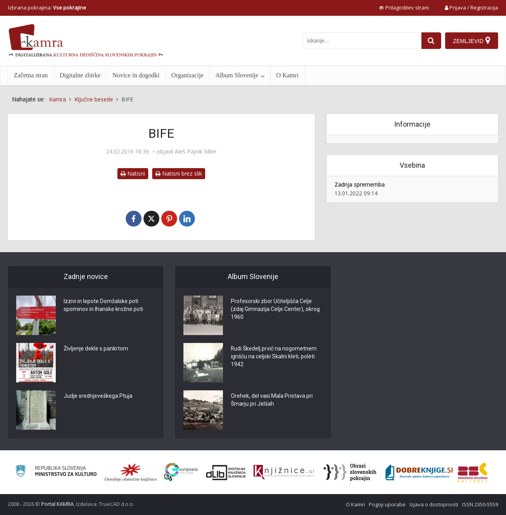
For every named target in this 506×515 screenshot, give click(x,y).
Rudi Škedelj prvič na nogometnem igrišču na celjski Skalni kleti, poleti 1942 (274, 357)
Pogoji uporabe (387, 504)
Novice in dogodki (135, 75)
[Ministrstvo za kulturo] (56, 472)
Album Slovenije (237, 75)
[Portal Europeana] (180, 472)
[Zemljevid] (471, 40)
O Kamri (287, 75)
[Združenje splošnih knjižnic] (472, 472)
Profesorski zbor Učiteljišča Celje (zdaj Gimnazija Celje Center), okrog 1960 (275, 309)
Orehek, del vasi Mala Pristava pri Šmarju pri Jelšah (272, 400)
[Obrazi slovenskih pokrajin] (350, 472)
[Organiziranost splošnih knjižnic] (130, 472)
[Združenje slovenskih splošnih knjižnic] (283, 472)
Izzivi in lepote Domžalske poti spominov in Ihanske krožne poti (103, 305)
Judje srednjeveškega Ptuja (98, 396)
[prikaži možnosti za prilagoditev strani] (404, 7)
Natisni (133, 173)
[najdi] (431, 40)
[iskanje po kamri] (362, 40)
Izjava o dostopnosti (434, 504)
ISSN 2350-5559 (480, 504)
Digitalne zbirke (80, 75)
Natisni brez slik (178, 173)
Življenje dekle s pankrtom (96, 349)
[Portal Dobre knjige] (419, 472)
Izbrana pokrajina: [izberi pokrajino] (47, 7)
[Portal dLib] (226, 472)
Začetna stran (31, 75)
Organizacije (187, 75)
